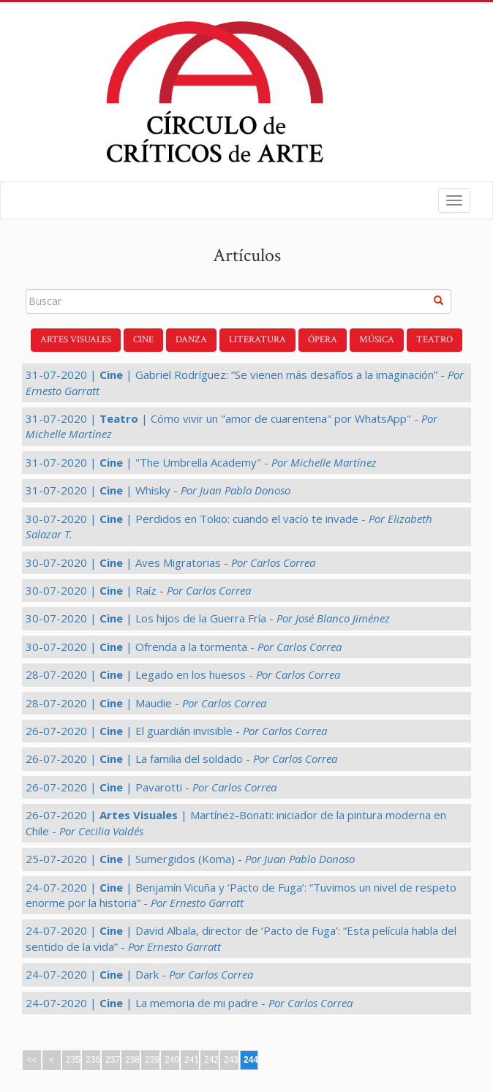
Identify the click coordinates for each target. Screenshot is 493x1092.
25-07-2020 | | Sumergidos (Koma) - (190, 858)
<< (31, 1060)
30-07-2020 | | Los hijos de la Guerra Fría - (208, 618)
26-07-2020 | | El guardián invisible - (176, 730)
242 (211, 1060)
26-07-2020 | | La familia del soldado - (181, 758)
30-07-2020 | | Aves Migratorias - (170, 562)
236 (93, 1060)
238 (132, 1060)
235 (73, 1060)
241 (191, 1060)
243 (231, 1060)
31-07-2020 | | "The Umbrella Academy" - (201, 462)
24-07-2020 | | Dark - (139, 974)
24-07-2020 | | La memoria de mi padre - (189, 1002)
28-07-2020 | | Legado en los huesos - (183, 674)
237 (112, 1060)
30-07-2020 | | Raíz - (138, 590)
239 (152, 1060)
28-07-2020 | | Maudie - (146, 703)
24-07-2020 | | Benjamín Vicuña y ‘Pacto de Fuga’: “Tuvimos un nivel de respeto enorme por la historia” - (241, 895)
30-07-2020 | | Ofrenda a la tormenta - (184, 646)
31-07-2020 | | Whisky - (158, 490)
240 (172, 1060)
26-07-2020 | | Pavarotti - (151, 787)
